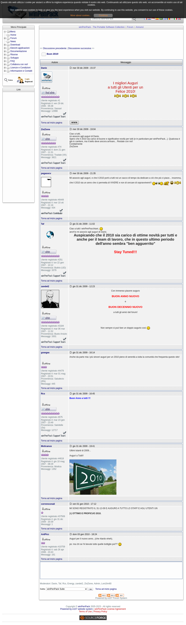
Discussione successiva (79, 48)
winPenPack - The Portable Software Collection (102, 27)
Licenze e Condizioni (20, 67)
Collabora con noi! (19, 64)
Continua (103, 15)
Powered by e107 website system (76, 609)
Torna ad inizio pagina (51, 122)
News (13, 41)
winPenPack (84, 606)
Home (13, 35)
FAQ (12, 61)
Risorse (14, 54)
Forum (13, 38)
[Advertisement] (18, 147)
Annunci (139, 27)
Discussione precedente (54, 48)
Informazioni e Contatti (21, 71)
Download (15, 44)
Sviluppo (14, 58)
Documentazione (18, 51)
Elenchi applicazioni (19, 48)
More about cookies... (80, 15)
